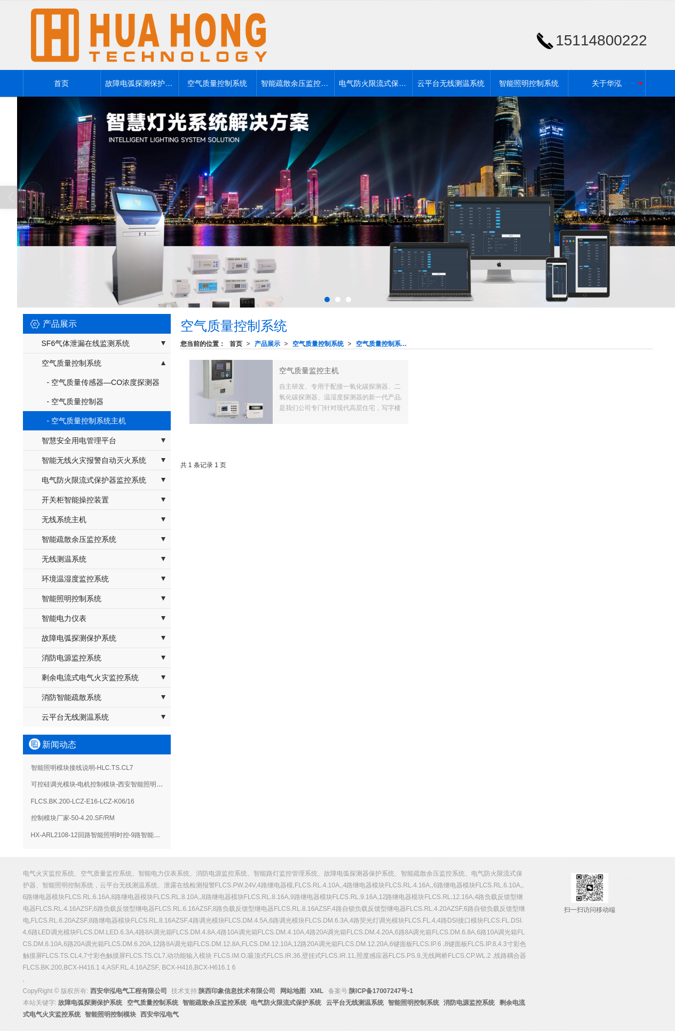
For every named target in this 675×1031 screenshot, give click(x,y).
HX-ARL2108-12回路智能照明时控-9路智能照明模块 (105, 835)
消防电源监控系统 (71, 658)
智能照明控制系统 (529, 83)
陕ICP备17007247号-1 (381, 991)
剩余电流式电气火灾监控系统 (90, 677)
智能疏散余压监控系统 (297, 83)
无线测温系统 (64, 559)
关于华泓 (607, 83)
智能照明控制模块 (110, 1014)
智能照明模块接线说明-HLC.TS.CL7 (82, 768)
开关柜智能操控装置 (75, 499)
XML (316, 991)
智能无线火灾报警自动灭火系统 (94, 460)
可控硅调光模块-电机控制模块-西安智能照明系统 (100, 784)
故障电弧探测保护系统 (141, 83)
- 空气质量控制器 (75, 401)
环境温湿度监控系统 (75, 578)
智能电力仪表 (64, 618)
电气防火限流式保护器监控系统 (94, 480)
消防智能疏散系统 (71, 697)
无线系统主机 (64, 519)
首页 (61, 83)
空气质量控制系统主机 (385, 344)
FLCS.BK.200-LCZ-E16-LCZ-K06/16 (82, 801)
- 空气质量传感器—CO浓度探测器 (103, 382)
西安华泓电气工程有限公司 (128, 991)
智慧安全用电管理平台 (79, 440)
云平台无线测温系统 (451, 83)
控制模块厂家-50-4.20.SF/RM (73, 818)
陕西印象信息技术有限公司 (236, 991)
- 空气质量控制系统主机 (86, 420)
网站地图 (293, 991)
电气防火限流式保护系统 (375, 83)
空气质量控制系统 (217, 83)
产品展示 (267, 344)
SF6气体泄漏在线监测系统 (86, 343)
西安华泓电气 (159, 1014)
